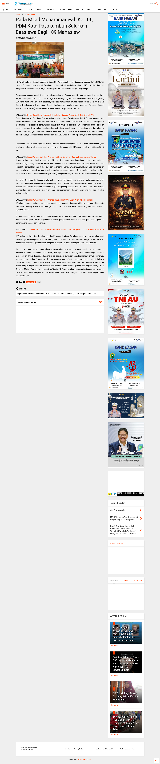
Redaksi (67, 749)
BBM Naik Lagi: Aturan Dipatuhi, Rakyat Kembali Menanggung (126, 696)
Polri (39, 10)
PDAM (114, 10)
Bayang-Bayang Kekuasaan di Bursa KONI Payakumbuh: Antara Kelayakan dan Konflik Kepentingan (124, 634)
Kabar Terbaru (117, 543)
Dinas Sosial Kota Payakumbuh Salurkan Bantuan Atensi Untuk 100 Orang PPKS (60, 115)
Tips (89, 10)
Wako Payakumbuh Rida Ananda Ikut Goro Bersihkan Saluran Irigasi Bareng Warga (61, 157)
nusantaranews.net (84, 759)
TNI (30, 10)
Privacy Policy (79, 749)
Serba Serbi (66, 10)
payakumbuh (30, 14)
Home (6, 10)
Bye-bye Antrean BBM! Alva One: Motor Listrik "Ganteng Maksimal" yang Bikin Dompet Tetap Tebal (126, 723)
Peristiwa (50, 10)
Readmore (114, 645)
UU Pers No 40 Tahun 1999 (105, 749)
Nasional (18, 10)
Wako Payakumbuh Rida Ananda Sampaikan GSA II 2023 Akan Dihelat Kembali (60, 200)
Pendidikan (101, 10)
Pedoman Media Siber (127, 749)
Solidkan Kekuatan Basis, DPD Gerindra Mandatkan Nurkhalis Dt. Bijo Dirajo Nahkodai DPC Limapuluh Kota (126, 663)
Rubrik (79, 10)
